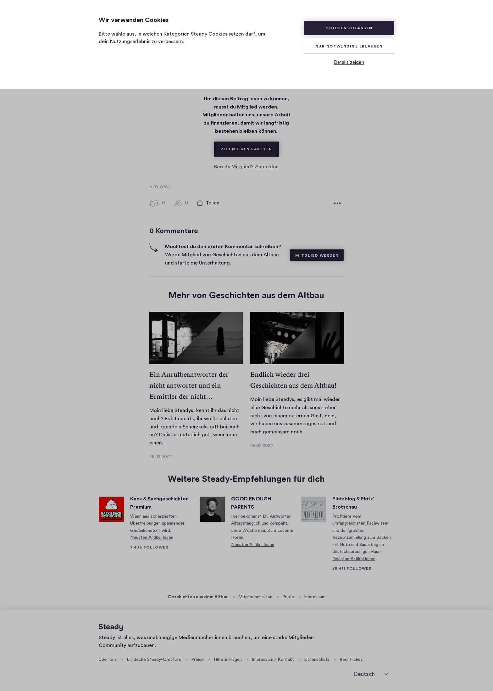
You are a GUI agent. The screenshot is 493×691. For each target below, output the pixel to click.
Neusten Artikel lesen (151, 537)
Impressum (314, 597)
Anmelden (267, 166)
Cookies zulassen (348, 28)
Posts (288, 597)
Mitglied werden (317, 255)
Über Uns (108, 659)
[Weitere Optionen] (337, 203)
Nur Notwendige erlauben (349, 46)
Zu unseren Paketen (250, 146)
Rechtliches (351, 659)
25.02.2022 (261, 445)
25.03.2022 (160, 457)
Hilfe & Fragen (228, 659)
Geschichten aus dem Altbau (198, 597)
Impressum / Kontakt (273, 659)
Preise (197, 659)
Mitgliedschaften (255, 597)
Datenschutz (317, 659)
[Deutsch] (370, 674)
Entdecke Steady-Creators (154, 659)
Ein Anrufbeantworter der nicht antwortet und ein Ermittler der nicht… (189, 385)
